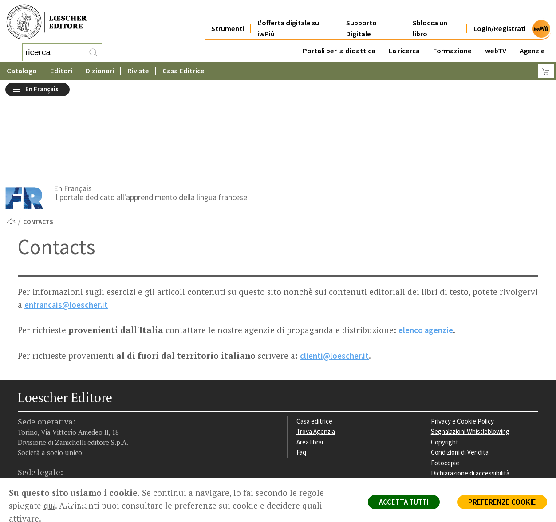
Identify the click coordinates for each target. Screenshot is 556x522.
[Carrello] (546, 69)
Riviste (138, 68)
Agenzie (532, 40)
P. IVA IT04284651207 (48, 457)
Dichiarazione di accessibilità (471, 391)
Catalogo (22, 68)
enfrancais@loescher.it (66, 222)
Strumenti (227, 18)
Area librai (310, 359)
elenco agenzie (425, 248)
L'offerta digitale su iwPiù (288, 18)
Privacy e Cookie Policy (463, 338)
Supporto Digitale (361, 18)
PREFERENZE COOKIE (501, 502)
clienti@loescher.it (334, 273)
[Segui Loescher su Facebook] (25, 421)
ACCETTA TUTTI (400, 502)
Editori (61, 68)
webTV (495, 40)
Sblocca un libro (430, 18)
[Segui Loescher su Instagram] (41, 421)
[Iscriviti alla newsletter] (87, 421)
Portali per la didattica (339, 40)
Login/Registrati (499, 18)
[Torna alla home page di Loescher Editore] (46, 21)
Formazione (452, 40)
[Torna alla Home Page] (11, 140)
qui (49, 505)
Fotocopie (446, 380)
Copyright (445, 359)
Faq (301, 369)
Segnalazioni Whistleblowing (471, 349)
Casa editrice (314, 338)
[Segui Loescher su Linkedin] (56, 421)
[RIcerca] (93, 51)
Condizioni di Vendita (460, 369)
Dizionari (100, 68)
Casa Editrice (183, 68)
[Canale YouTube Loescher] (72, 421)
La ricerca (404, 40)
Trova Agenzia (316, 349)
